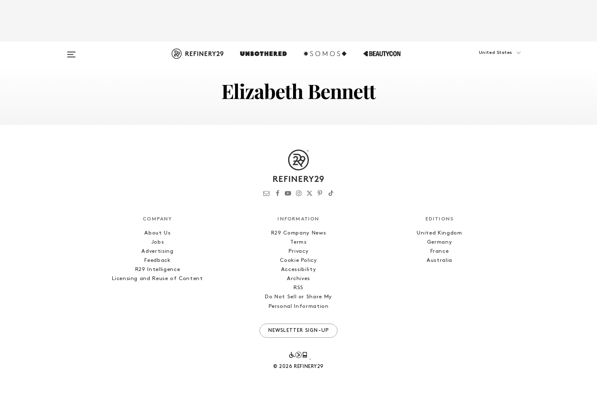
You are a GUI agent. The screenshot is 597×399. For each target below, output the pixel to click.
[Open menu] (71, 50)
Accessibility (298, 269)
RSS (298, 287)
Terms (298, 242)
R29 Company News (298, 233)
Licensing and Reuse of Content (157, 278)
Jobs (157, 242)
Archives (298, 278)
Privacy (299, 251)
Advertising (157, 251)
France (439, 251)
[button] (485, 61)
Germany (439, 242)
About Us (157, 233)
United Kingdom (439, 233)
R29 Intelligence (157, 269)
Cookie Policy (298, 260)
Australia (439, 260)
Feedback (157, 260)
